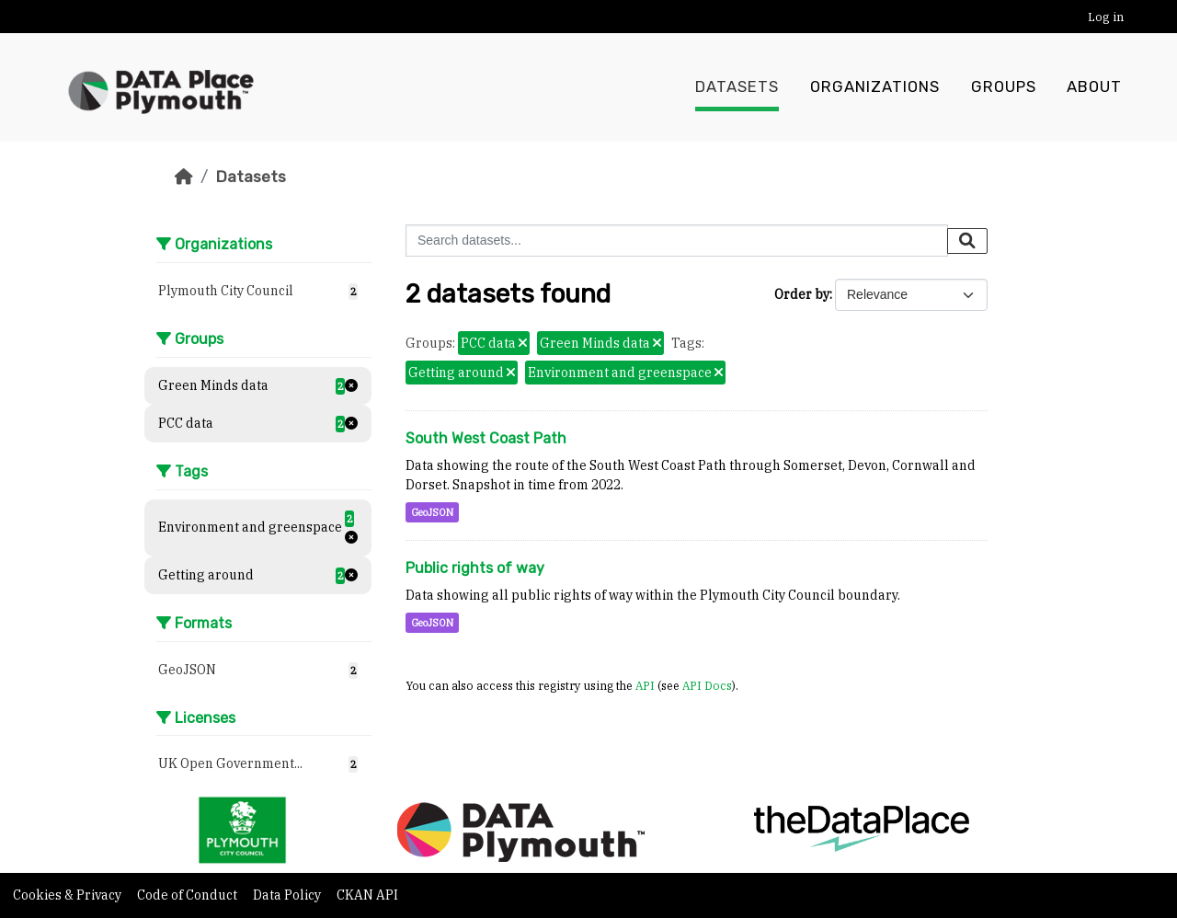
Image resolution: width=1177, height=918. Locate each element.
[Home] (184, 176)
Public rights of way (475, 568)
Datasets (737, 87)
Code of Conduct (188, 895)
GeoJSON (432, 512)
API (645, 685)
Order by (801, 294)
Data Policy (288, 895)
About (1094, 87)
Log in (1106, 17)
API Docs (707, 685)
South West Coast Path (486, 438)
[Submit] (967, 241)
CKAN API (367, 895)
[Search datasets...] (677, 240)
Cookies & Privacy (68, 895)
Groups (1003, 87)
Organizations (875, 87)
